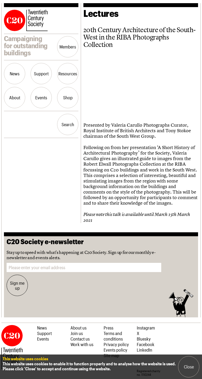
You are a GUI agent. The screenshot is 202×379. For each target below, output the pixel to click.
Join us (76, 333)
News (14, 73)
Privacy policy (116, 344)
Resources (67, 73)
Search (68, 124)
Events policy (115, 349)
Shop (68, 97)
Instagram (146, 327)
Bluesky (144, 338)
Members (67, 46)
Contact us (80, 338)
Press (108, 327)
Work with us (81, 344)
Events (41, 97)
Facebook (145, 344)
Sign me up (17, 285)
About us (78, 327)
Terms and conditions (113, 336)
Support (41, 73)
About (14, 97)
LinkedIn (144, 349)
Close (189, 366)
